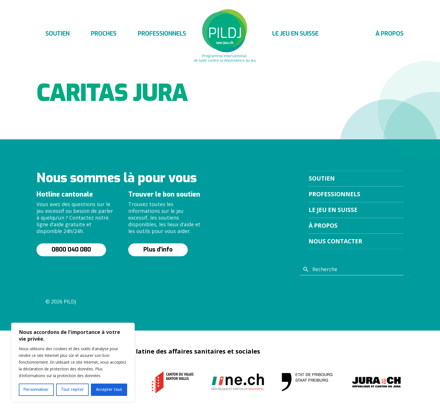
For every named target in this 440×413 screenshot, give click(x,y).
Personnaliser (36, 389)
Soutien (57, 34)
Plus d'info (158, 249)
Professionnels (162, 34)
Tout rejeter (72, 389)
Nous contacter (335, 241)
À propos (389, 34)
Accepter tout (109, 389)
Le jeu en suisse (295, 34)
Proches (103, 34)
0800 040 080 (71, 249)
